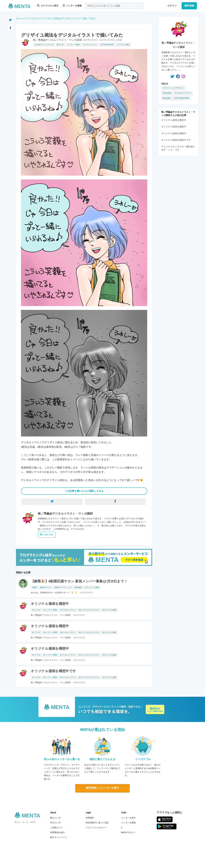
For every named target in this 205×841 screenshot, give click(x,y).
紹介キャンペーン (58, 837)
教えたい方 (55, 818)
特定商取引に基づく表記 (97, 822)
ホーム (19, 18)
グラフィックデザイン (173, 88)
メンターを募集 (72, 5)
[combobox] (114, 6)
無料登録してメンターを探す (102, 788)
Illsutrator (167, 98)
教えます (60, 45)
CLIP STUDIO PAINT (107, 45)
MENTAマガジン (128, 832)
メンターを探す (128, 818)
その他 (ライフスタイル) (43, 45)
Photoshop (167, 93)
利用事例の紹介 (57, 832)
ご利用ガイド (56, 827)
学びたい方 (55, 822)
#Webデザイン (45, 587)
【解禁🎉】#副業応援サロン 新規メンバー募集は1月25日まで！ (79, 581)
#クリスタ (36, 610)
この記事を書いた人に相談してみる (84, 491)
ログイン (172, 5)
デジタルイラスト (90, 45)
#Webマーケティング (63, 587)
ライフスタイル (32, 18)
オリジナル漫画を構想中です (53, 671)
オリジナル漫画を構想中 (50, 604)
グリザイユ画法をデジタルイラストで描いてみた (69, 18)
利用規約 (90, 818)
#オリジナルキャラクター (89, 610)
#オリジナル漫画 (109, 610)
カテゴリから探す (48, 5)
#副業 (34, 587)
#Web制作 (78, 587)
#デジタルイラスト (68, 610)
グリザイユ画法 (123, 45)
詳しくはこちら (46, 535)
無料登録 (189, 5)
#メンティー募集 (92, 587)
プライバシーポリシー (96, 827)
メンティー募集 (73, 45)
